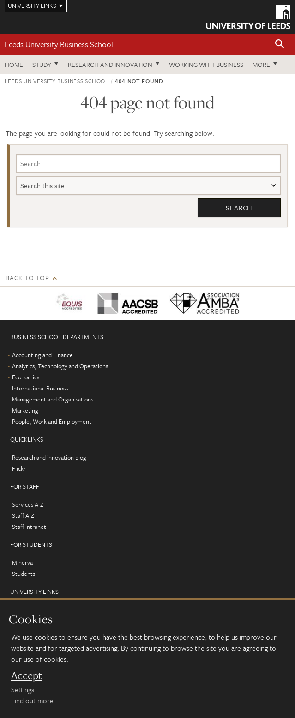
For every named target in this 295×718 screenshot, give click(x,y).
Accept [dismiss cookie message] (26, 675)
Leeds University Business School (59, 44)
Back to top (27, 277)
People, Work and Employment (51, 421)
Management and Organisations (52, 399)
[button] (279, 44)
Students (23, 573)
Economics (25, 377)
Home (14, 64)
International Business (40, 388)
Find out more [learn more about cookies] (32, 700)
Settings (22, 689)
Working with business (206, 64)
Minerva (22, 562)
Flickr (19, 468)
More (261, 64)
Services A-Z (27, 504)
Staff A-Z (23, 515)
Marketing (25, 410)
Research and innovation (110, 64)
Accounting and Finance (42, 354)
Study (41, 64)
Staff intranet (29, 526)
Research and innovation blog (49, 457)
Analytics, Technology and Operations (60, 366)
